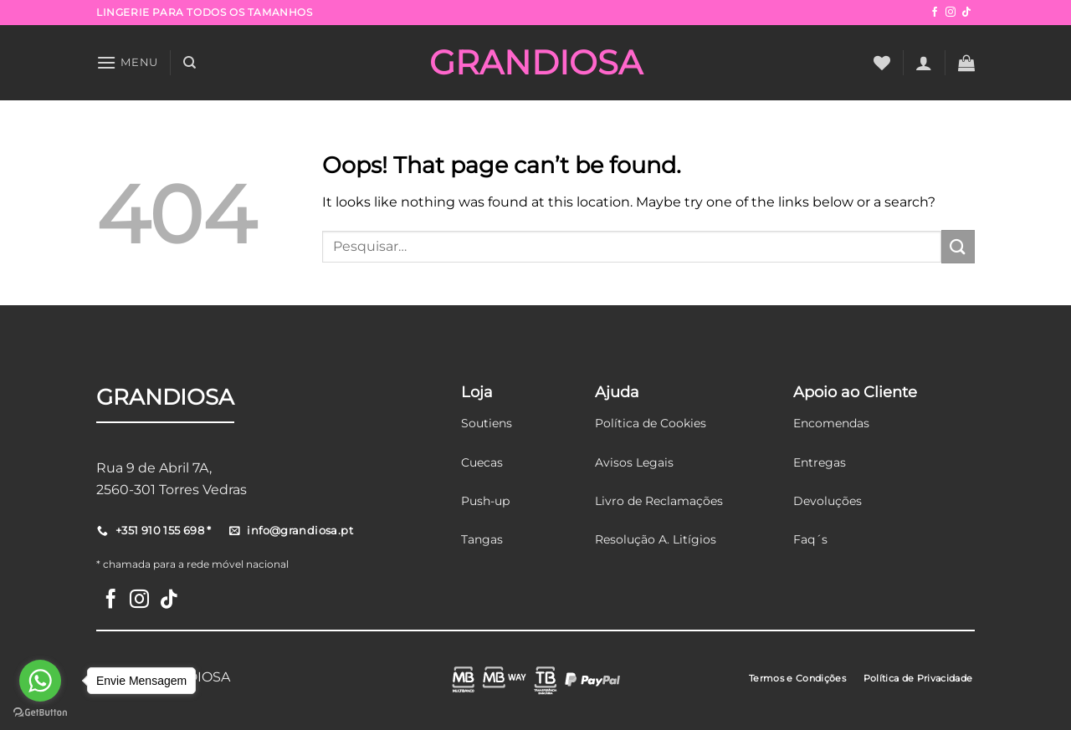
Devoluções (827, 500)
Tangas (482, 539)
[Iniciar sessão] (923, 62)
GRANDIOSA (536, 62)
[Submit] (958, 246)
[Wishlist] (882, 62)
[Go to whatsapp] (40, 681)
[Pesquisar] (189, 63)
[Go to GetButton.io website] (40, 712)
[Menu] (127, 62)
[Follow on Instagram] (950, 12)
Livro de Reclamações (659, 500)
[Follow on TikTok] (966, 12)
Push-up (485, 500)
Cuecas (482, 462)
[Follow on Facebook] (935, 12)
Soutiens (486, 423)
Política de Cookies (650, 423)
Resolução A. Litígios (655, 539)
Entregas (819, 462)
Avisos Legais (634, 462)
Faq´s (810, 539)
